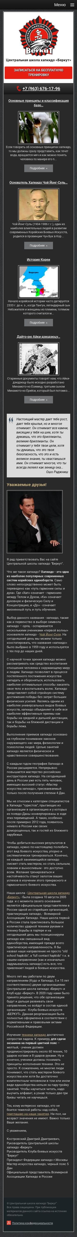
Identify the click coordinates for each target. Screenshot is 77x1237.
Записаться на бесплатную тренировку (38, 72)
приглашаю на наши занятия (28, 1114)
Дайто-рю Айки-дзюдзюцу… (38, 337)
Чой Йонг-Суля (50, 634)
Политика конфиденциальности (32, 1223)
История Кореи (38, 260)
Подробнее (37, 168)
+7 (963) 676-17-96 (41, 88)
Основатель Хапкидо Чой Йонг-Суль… (38, 182)
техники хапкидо (34, 1035)
